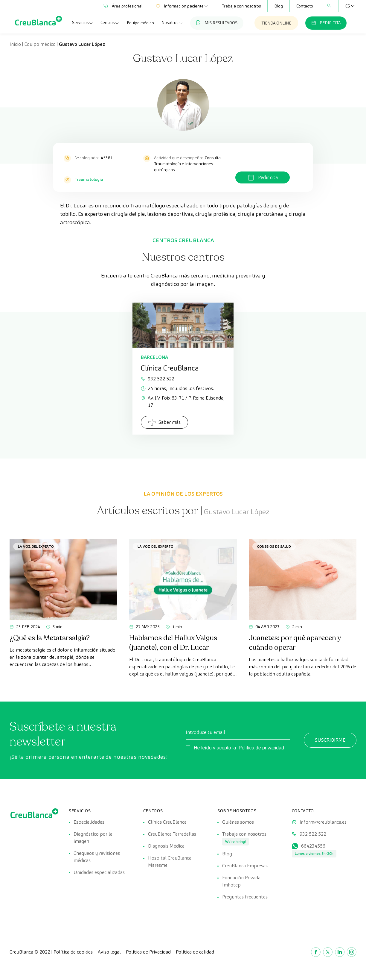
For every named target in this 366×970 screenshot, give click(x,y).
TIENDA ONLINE (276, 23)
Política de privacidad (261, 747)
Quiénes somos (238, 822)
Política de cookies (73, 952)
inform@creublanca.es (323, 822)
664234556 (313, 846)
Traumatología (88, 179)
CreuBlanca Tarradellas (172, 834)
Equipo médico (140, 22)
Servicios (82, 23)
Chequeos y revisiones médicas (97, 856)
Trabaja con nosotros (241, 6)
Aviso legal (109, 952)
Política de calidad (195, 952)
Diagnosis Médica (166, 846)
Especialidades (89, 822)
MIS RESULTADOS (216, 22)
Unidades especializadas (99, 872)
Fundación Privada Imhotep (241, 881)
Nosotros (172, 23)
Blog (278, 6)
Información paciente (182, 6)
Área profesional (122, 6)
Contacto (304, 6)
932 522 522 (157, 379)
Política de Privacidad (148, 952)
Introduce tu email (205, 732)
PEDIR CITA (326, 22)
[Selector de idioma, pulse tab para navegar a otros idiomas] (347, 6)
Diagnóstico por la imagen (93, 837)
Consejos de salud (274, 546)
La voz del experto (36, 546)
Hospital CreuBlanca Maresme (169, 861)
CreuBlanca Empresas (245, 866)
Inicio (15, 44)
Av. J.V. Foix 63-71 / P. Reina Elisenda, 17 (183, 401)
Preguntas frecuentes (245, 897)
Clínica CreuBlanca (167, 822)
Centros (109, 23)
